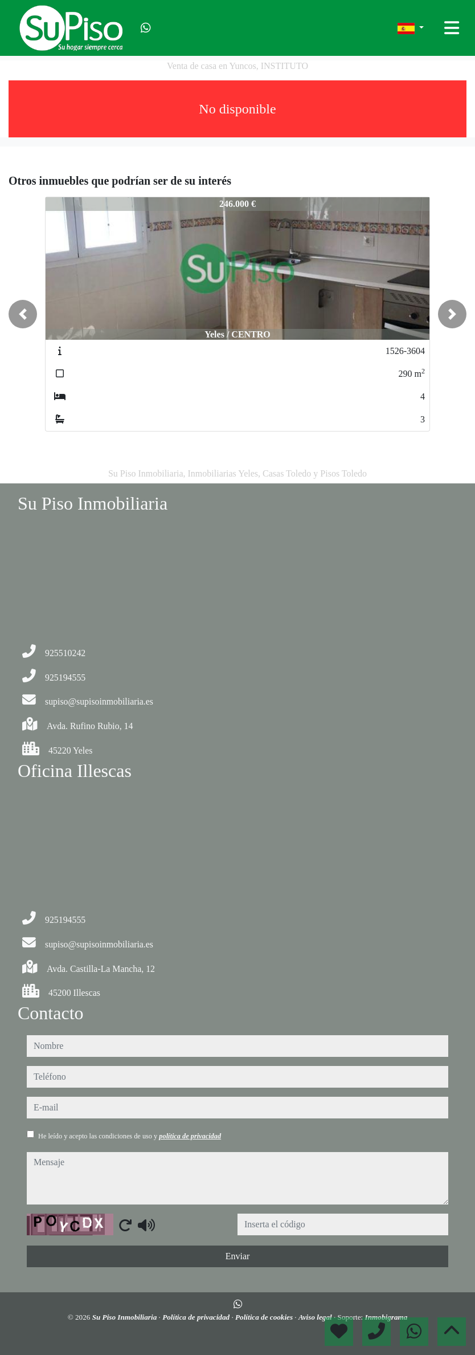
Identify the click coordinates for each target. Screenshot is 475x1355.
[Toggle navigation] (451, 28)
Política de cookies (264, 1317)
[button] (23, 314)
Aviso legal (316, 1317)
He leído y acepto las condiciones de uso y (129, 1136)
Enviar (238, 1256)
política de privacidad (190, 1136)
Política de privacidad (196, 1317)
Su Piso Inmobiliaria (125, 1317)
